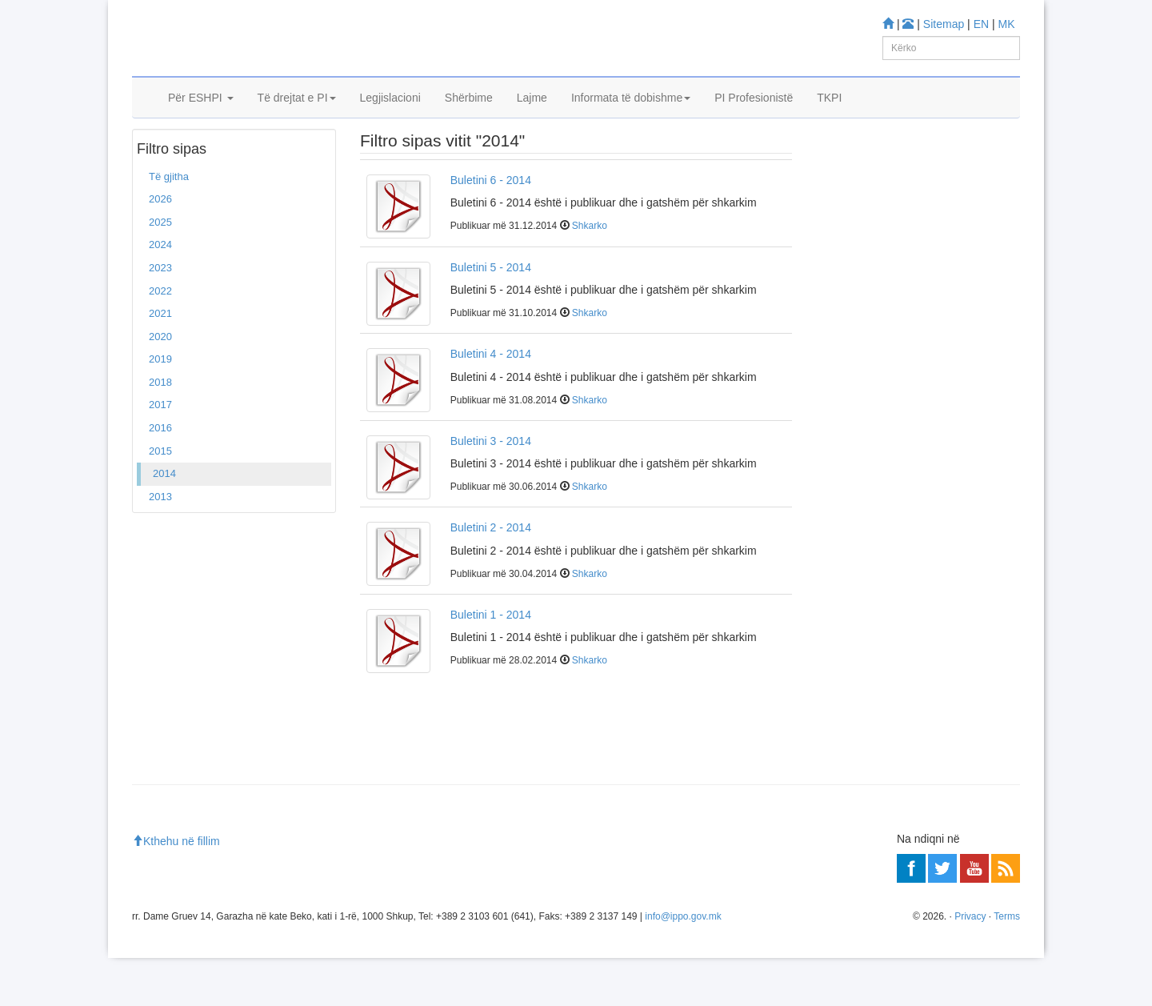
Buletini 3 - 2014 (490, 489)
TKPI (829, 117)
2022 (160, 339)
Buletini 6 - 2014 (490, 228)
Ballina (158, 159)
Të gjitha (169, 224)
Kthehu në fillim (176, 890)
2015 (160, 499)
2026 (160, 248)
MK (1006, 24)
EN (981, 24)
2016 (160, 476)
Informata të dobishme (630, 117)
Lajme (532, 117)
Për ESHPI (201, 117)
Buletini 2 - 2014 (490, 575)
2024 (160, 293)
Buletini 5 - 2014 (490, 315)
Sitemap (943, 24)
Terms (1007, 964)
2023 (160, 316)
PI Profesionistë (753, 117)
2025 (160, 270)
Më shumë (847, 449)
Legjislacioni (390, 117)
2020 (160, 385)
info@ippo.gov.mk (683, 964)
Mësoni (840, 305)
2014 (164, 521)
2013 (160, 545)
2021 (160, 361)
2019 (160, 407)
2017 (160, 453)
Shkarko (589, 274)
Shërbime (469, 117)
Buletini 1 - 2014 (490, 662)
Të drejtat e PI (297, 117)
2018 (160, 430)
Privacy (970, 964)
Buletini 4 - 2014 (490, 401)
